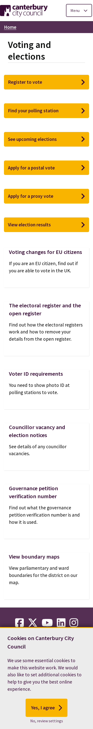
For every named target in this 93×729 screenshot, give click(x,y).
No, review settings (46, 723)
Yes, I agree (46, 710)
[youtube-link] (47, 622)
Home (10, 27)
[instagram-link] (73, 622)
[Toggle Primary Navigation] (79, 10)
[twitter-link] (33, 622)
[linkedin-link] (61, 622)
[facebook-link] (19, 622)
